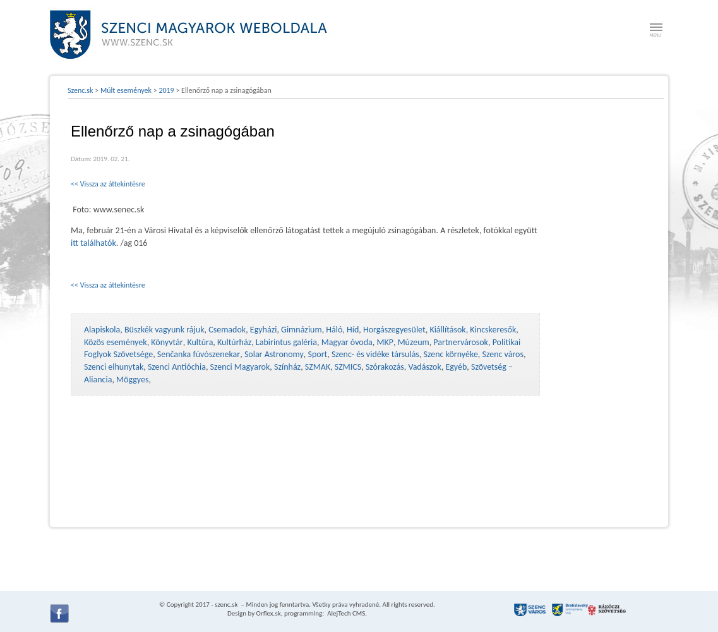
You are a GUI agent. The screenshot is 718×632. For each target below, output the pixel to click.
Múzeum (413, 342)
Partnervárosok (460, 342)
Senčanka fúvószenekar (198, 354)
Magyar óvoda (347, 342)
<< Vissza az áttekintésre (108, 183)
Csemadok (227, 329)
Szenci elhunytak (113, 367)
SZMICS (348, 367)
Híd (353, 329)
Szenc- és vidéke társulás (375, 354)
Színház (287, 367)
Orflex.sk (268, 613)
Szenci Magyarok (240, 367)
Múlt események (126, 90)
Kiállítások (447, 329)
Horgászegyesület (394, 329)
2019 (166, 90)
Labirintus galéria (286, 342)
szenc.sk (226, 604)
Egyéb (456, 367)
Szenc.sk (80, 90)
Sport (317, 354)
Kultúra (200, 342)
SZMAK (317, 367)
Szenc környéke (451, 354)
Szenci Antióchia (177, 367)
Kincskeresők (493, 329)
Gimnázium (301, 329)
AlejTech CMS (346, 613)
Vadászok (425, 367)
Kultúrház (234, 342)
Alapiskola (102, 329)
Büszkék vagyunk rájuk (164, 329)
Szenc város (503, 354)
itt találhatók (93, 243)
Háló (334, 329)
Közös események (115, 342)
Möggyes (132, 379)
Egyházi (263, 329)
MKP (384, 342)
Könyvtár (166, 342)
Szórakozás (385, 367)
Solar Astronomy (274, 354)
